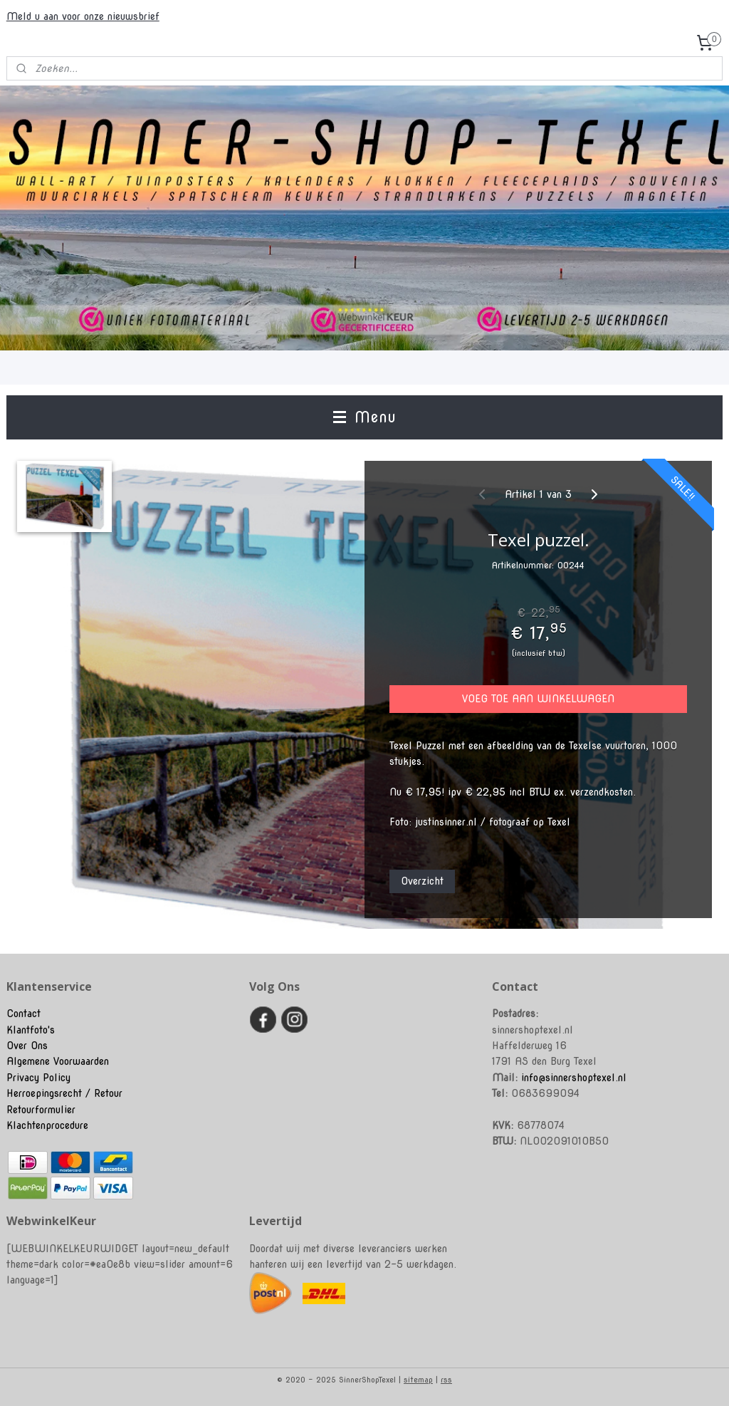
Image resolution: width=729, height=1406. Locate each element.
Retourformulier (40, 1109)
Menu (364, 417)
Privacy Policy (38, 1077)
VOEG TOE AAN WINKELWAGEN (538, 699)
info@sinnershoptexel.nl (573, 1077)
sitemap (418, 1380)
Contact (23, 1013)
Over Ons (27, 1045)
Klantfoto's (30, 1030)
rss (446, 1380)
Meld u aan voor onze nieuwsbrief (82, 16)
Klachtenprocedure (47, 1125)
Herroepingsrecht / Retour (64, 1093)
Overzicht (422, 881)
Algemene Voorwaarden (57, 1061)
